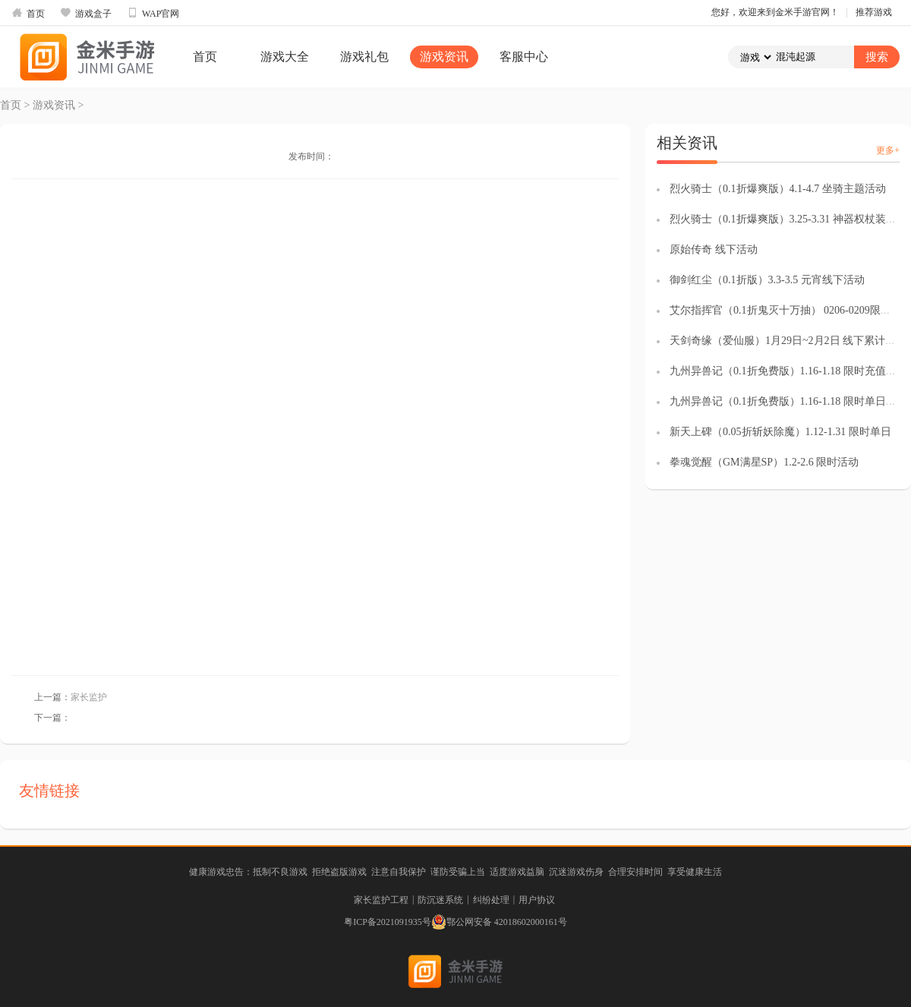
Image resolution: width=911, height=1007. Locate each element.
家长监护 (89, 697)
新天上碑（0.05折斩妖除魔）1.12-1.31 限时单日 (780, 431)
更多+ (888, 150)
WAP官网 (153, 13)
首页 (28, 13)
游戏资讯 (444, 56)
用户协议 (537, 900)
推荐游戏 (874, 12)
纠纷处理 (491, 900)
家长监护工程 (381, 900)
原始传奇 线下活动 (714, 249)
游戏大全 (284, 56)
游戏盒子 (86, 13)
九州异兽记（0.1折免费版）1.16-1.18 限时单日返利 (788, 401)
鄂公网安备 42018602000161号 (499, 922)
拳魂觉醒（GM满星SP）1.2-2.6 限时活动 (764, 462)
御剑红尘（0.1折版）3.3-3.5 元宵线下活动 (767, 280)
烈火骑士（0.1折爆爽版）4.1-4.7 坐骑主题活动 (778, 188)
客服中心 (524, 56)
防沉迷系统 (440, 900)
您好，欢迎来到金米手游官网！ (775, 12)
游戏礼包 (364, 56)
